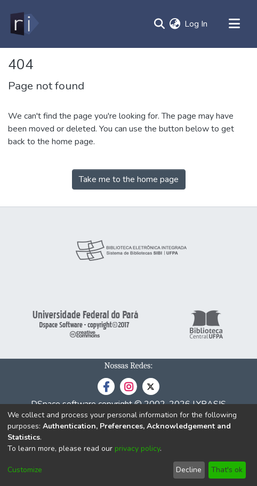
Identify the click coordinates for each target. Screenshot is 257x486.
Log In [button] (196, 24)
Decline (189, 470)
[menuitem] (174, 24)
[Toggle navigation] (234, 24)
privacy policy (137, 448)
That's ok (227, 470)
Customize (24, 470)
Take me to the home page (129, 179)
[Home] (23, 24)
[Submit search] (159, 24)
